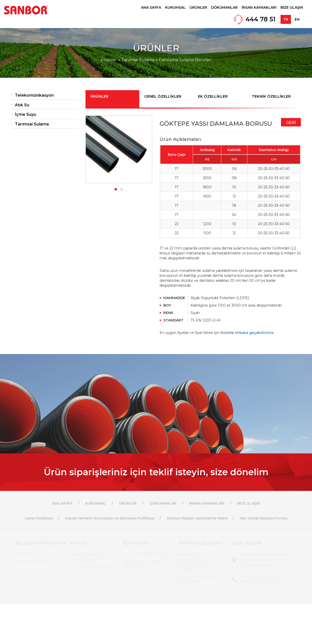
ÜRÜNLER (198, 7)
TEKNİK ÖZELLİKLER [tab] (271, 96)
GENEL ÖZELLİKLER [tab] (162, 96)
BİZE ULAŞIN (292, 7)
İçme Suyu (25, 114)
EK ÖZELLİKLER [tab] (213, 96)
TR (285, 19)
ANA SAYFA (151, 7)
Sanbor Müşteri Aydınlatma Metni (197, 518)
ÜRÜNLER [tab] (99, 96)
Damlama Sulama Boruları (185, 52)
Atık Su (22, 105)
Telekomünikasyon (34, 95)
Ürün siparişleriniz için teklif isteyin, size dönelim (156, 472)
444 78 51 (261, 19)
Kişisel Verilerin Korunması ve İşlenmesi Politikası (110, 518)
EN (297, 19)
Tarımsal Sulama (137, 52)
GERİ (291, 122)
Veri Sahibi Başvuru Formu (263, 518)
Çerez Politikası (39, 518)
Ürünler (109, 52)
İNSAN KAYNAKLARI (259, 7)
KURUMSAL (175, 7)
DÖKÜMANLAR (224, 7)
